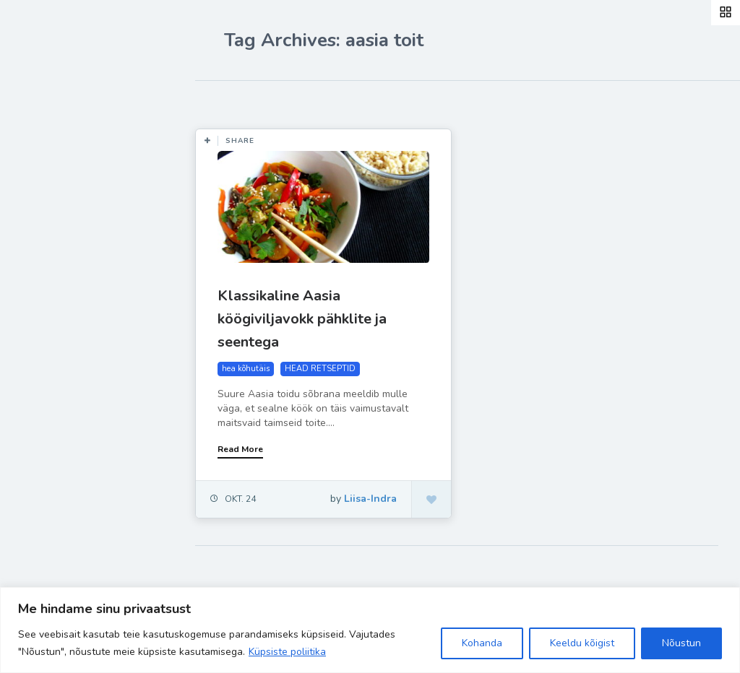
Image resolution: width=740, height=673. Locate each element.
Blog (43, 184)
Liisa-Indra (59, 319)
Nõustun (681, 643)
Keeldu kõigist (582, 643)
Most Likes (252, 101)
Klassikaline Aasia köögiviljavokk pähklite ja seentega (302, 319)
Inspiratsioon (67, 251)
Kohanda (482, 643)
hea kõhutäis (246, 368)
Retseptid (58, 217)
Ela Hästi (55, 285)
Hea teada (60, 352)
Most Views (334, 101)
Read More (240, 449)
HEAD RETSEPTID (320, 368)
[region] (370, 630)
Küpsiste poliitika (287, 652)
